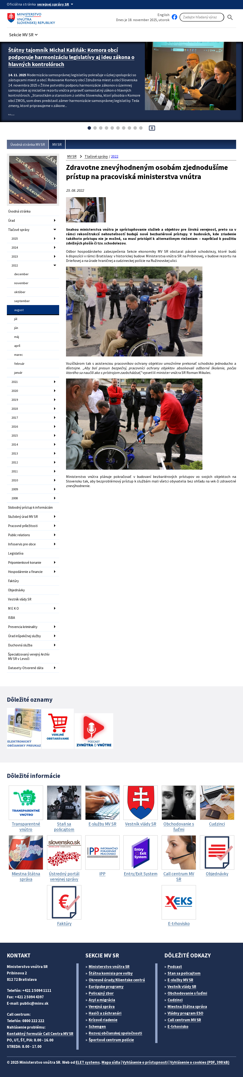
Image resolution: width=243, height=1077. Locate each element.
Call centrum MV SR (184, 1019)
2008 (14, 498)
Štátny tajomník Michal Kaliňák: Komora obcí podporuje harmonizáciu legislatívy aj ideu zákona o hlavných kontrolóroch (71, 57)
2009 (14, 489)
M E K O (13, 608)
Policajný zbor (101, 993)
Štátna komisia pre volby (111, 973)
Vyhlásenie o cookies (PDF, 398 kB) (199, 1062)
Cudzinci (175, 999)
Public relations (19, 535)
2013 (14, 453)
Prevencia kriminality (22, 627)
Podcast (175, 966)
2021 (14, 382)
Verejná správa (102, 1006)
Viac (11, 115)
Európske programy (106, 986)
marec (18, 355)
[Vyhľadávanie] (201, 17)
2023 (14, 256)
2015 (14, 435)
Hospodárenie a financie (25, 571)
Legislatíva (15, 553)
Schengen (97, 1026)
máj (16, 337)
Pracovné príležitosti (23, 526)
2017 (14, 417)
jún (16, 328)
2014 (14, 444)
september (22, 301)
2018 (14, 409)
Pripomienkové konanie (24, 562)
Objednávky (16, 590)
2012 (14, 462)
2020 (14, 391)
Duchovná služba (20, 645)
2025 (14, 238)
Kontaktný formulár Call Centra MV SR (40, 1033)
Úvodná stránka (19, 211)
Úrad (11, 220)
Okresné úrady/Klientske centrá (117, 979)
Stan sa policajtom (184, 973)
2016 (14, 426)
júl (15, 319)
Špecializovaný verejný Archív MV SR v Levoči (29, 656)
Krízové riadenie (103, 1019)
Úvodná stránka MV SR (27, 144)
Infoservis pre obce (22, 544)
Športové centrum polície (111, 1039)
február (19, 364)
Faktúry (13, 581)
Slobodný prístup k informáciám (30, 507)
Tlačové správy (18, 229)
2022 (14, 265)
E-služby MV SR (180, 979)
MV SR (57, 144)
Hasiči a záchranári (105, 1013)
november (21, 283)
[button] (24, 33)
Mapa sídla (111, 1062)
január (18, 372)
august (19, 310)
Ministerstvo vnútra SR (109, 966)
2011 (14, 471)
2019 (14, 400)
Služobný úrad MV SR (23, 516)
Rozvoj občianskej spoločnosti (115, 1033)
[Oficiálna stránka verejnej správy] (56, 4)
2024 (14, 247)
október (19, 292)
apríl (17, 346)
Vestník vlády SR (19, 599)
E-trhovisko (178, 1026)
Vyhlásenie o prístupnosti (145, 1062)
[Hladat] (230, 17)
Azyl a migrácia (102, 999)
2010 (14, 480)
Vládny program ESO (185, 1013)
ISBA (11, 617)
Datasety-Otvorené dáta (25, 668)
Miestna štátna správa (187, 1006)
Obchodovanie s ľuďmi (187, 993)
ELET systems (88, 1062)
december (21, 274)
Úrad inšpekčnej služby (24, 636)
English (163, 14)
